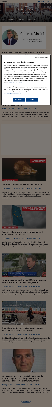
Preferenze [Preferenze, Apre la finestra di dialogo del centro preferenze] (18, 99)
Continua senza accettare (41, 57)
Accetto (32, 99)
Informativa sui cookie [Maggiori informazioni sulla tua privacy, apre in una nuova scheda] (15, 82)
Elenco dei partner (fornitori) (12, 93)
